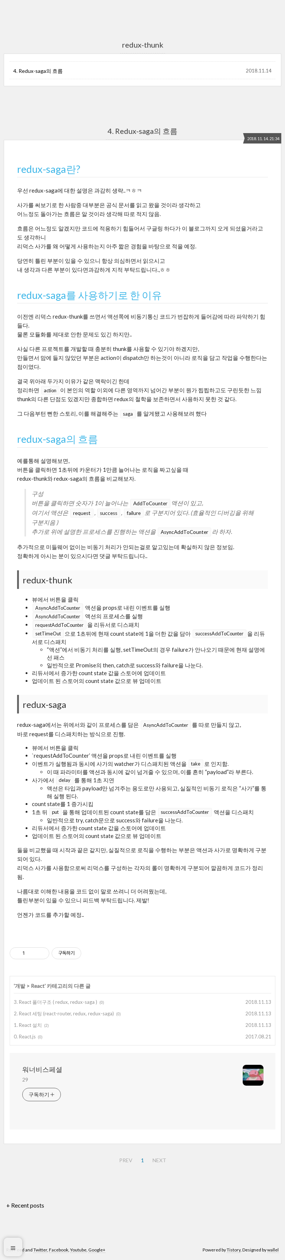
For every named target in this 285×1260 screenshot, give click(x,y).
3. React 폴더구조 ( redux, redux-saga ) (55, 1002)
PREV (125, 1160)
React (38, 986)
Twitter (40, 1250)
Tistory (233, 1250)
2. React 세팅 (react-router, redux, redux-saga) (64, 1013)
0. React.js (25, 1037)
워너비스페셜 (42, 1069)
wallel (273, 1250)
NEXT (159, 1160)
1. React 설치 (28, 1025)
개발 (20, 986)
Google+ (96, 1250)
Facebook (58, 1250)
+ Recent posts (25, 1205)
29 (25, 1079)
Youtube (78, 1250)
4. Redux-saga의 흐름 (38, 71)
